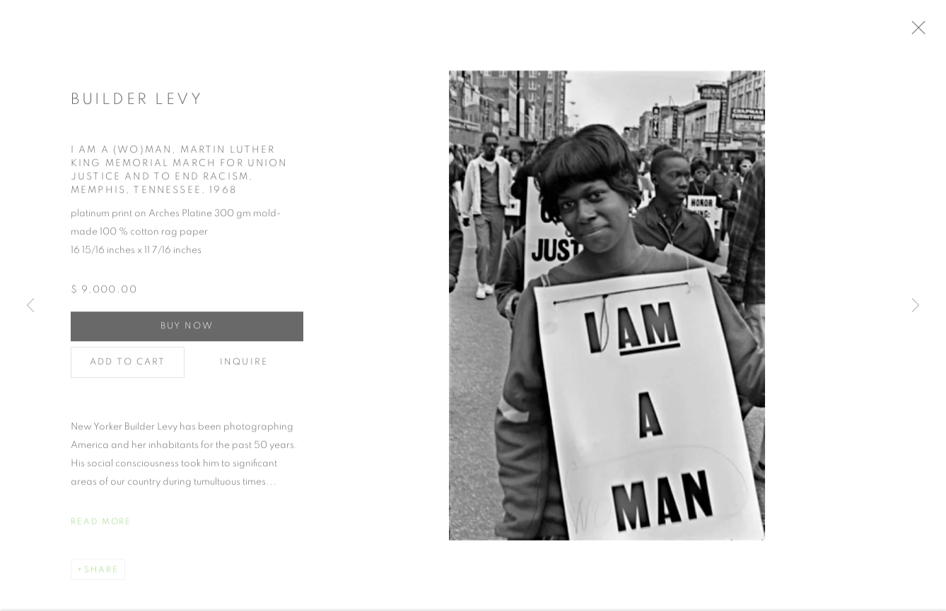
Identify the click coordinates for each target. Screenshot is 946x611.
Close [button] (928, 31)
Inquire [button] (244, 366)
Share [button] (101, 573)
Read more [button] (101, 525)
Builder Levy (137, 104)
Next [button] (915, 306)
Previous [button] (30, 306)
